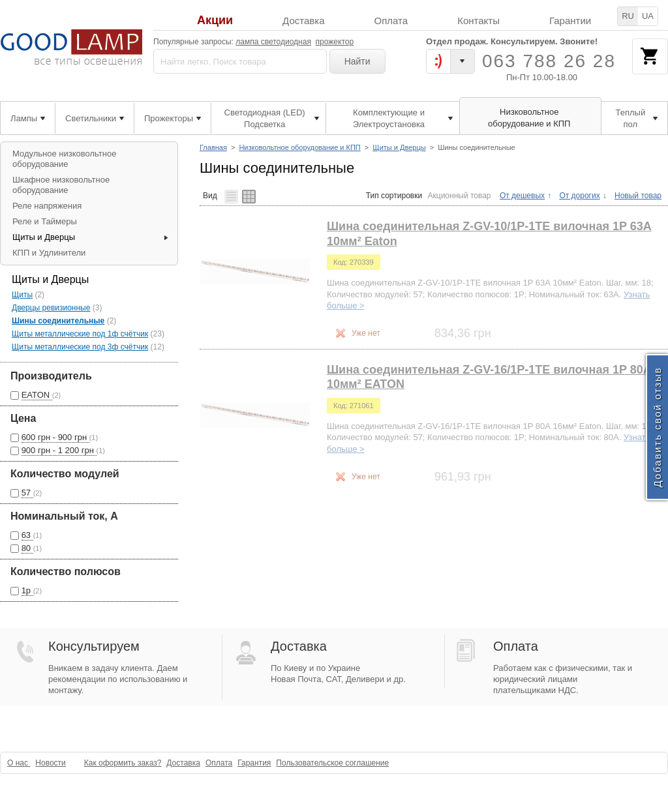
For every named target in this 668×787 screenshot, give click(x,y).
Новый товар (638, 195)
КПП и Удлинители (48, 253)
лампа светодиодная (273, 41)
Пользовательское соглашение (332, 762)
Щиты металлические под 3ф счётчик (80, 346)
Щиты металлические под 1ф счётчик (80, 333)
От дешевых (522, 195)
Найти (357, 61)
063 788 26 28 (549, 61)
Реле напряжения (47, 206)
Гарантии (570, 20)
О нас (18, 762)
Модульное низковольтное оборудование (64, 159)
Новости (50, 762)
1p (27, 590)
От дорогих (579, 195)
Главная (213, 147)
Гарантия (254, 762)
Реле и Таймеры (44, 221)
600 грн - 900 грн (55, 437)
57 (27, 492)
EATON (37, 395)
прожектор (335, 41)
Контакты (478, 20)
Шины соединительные (58, 320)
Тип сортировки (394, 195)
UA (648, 16)
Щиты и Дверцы (398, 147)
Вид (210, 195)
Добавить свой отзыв (657, 427)
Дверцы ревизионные (51, 307)
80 (27, 548)
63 (27, 535)
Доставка (303, 20)
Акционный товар (459, 195)
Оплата (391, 20)
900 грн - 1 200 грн (59, 450)
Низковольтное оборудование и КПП (299, 147)
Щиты (22, 294)
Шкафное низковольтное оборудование (61, 185)
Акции (215, 20)
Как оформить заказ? (123, 762)
